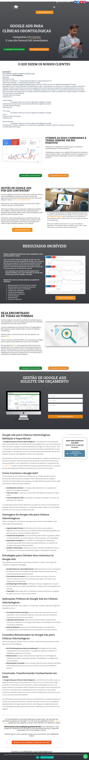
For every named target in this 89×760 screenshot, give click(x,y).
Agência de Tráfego (8, 735)
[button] (54, 7)
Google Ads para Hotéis (40, 700)
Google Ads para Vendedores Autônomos (14, 708)
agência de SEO (12, 666)
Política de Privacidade (47, 757)
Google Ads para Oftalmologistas (43, 704)
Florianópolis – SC (66, 737)
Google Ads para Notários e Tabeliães (13, 700)
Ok (37, 757)
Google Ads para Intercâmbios (42, 721)
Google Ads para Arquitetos (41, 708)
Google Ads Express (55, 160)
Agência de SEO (7, 739)
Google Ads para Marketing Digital (12, 721)
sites (7, 279)
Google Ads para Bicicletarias (41, 717)
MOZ (14, 289)
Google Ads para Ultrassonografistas (13, 713)
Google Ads (6, 409)
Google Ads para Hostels (40, 713)
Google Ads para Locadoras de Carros (13, 704)
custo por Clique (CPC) (21, 143)
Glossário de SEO (7, 742)
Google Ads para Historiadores (11, 717)
